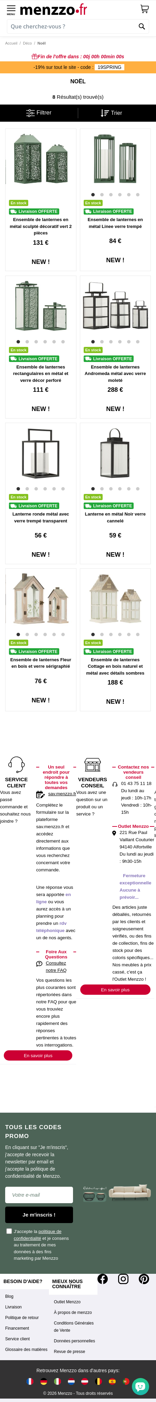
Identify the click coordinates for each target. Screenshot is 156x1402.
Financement (17, 1328)
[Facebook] (102, 1279)
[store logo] (80, 8)
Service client (17, 1339)
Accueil (11, 43)
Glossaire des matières (26, 1349)
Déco (27, 43)
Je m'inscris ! (39, 1215)
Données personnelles (74, 1341)
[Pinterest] (144, 1279)
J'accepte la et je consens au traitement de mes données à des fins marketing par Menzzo (38, 1244)
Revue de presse (69, 1351)
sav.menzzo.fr (62, 793)
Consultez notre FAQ (56, 966)
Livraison (13, 1307)
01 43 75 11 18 (136, 783)
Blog (9, 1296)
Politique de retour (22, 1317)
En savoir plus (38, 1055)
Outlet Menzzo (67, 1302)
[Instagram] (123, 1279)
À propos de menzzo (73, 1312)
